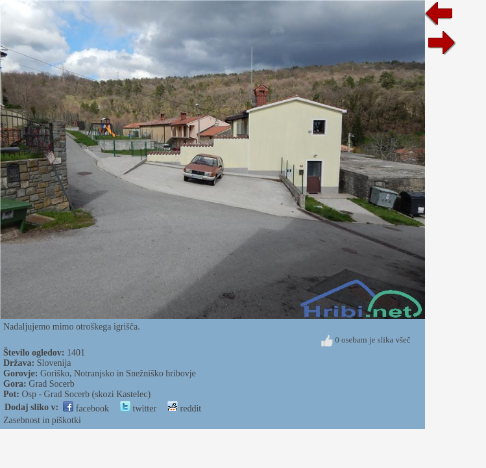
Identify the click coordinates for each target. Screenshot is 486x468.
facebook (86, 408)
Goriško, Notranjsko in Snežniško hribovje (118, 373)
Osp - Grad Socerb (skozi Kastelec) (86, 394)
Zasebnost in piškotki (42, 420)
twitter (138, 408)
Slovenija (54, 363)
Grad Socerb (51, 384)
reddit (184, 408)
